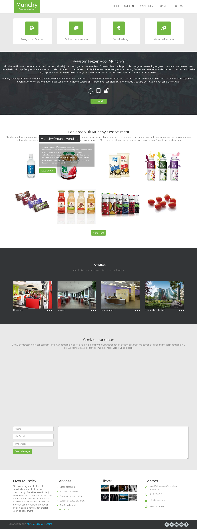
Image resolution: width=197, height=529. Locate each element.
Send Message (22, 451)
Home (116, 6)
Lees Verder (47, 170)
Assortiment (147, 6)
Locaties (164, 6)
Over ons (129, 6)
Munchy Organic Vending (39, 524)
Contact (179, 6)
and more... (64, 509)
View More (98, 233)
